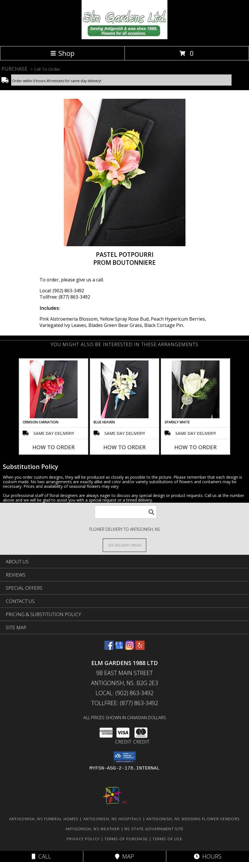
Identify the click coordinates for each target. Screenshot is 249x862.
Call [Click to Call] (41, 856)
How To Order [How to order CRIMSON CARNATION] (53, 447)
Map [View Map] (124, 856)
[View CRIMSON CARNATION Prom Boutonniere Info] (54, 389)
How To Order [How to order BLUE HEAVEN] (124, 447)
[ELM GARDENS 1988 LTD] (124, 37)
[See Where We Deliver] (124, 545)
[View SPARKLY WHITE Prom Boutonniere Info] (196, 389)
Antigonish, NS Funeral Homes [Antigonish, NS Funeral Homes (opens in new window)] (43, 818)
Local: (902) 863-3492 (61, 290)
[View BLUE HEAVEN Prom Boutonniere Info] (125, 389)
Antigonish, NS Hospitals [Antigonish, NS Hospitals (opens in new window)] (112, 818)
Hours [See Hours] (208, 856)
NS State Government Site (154, 828)
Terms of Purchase (126, 838)
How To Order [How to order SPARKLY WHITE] (195, 447)
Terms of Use (167, 838)
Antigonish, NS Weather (93, 828)
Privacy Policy (83, 838)
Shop (62, 53)
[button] (125, 757)
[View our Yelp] (140, 648)
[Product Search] (126, 512)
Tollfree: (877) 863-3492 (64, 297)
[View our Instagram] (129, 648)
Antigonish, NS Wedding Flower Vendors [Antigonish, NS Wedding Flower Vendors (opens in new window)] (193, 818)
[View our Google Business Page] (119, 648)
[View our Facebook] (109, 648)
